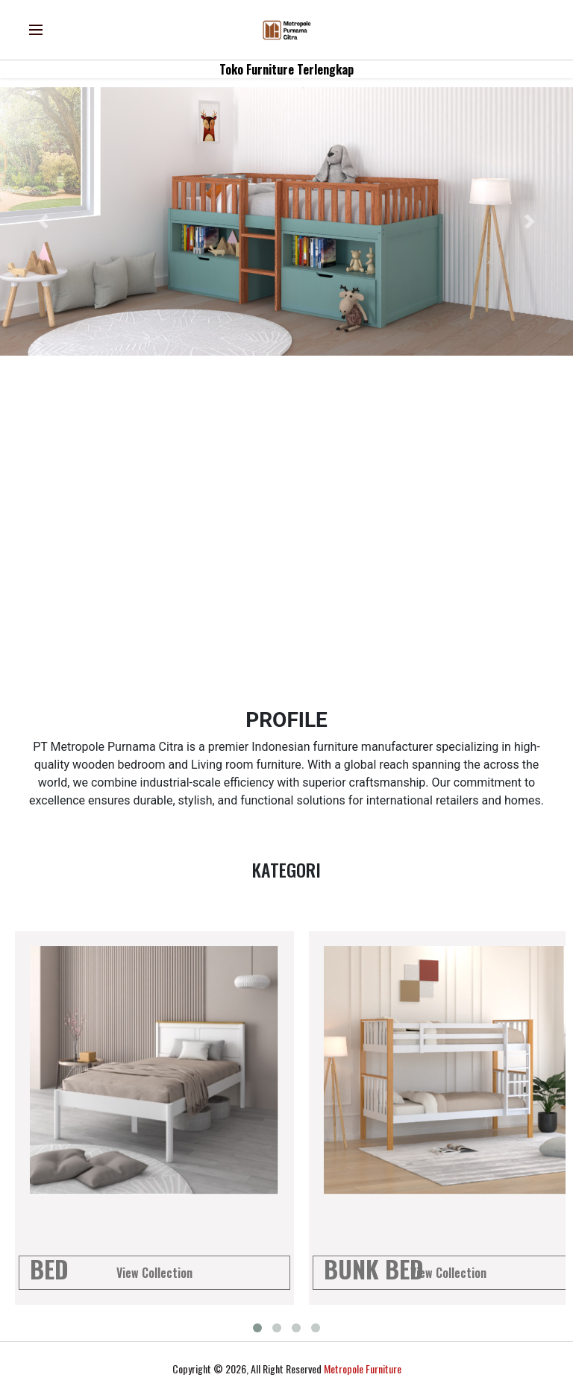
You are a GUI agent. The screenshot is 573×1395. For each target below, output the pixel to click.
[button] (43, 221)
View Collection (154, 1273)
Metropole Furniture (362, 1368)
